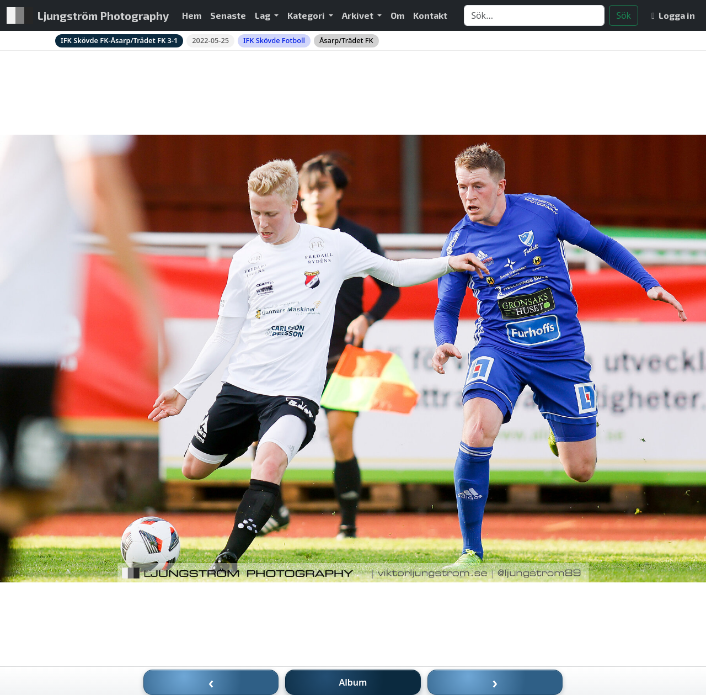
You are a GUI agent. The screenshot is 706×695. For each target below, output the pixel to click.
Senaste (228, 15)
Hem (191, 15)
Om (397, 15)
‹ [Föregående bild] (211, 682)
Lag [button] (263, 15)
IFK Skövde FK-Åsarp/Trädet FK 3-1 (119, 40)
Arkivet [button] (358, 15)
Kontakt (430, 15)
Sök (623, 15)
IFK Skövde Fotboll (274, 40)
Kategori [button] (307, 15)
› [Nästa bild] (495, 682)
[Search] (534, 15)
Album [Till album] (353, 682)
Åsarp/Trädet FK (346, 40)
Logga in (673, 15)
